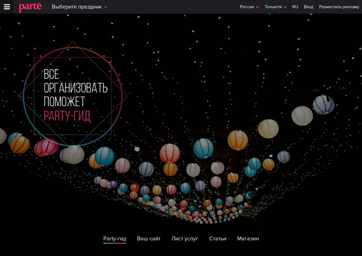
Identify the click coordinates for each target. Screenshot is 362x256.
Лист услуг (184, 238)
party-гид (67, 117)
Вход (308, 7)
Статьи (217, 238)
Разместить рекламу (339, 7)
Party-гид (114, 238)
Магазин (248, 238)
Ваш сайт (148, 238)
